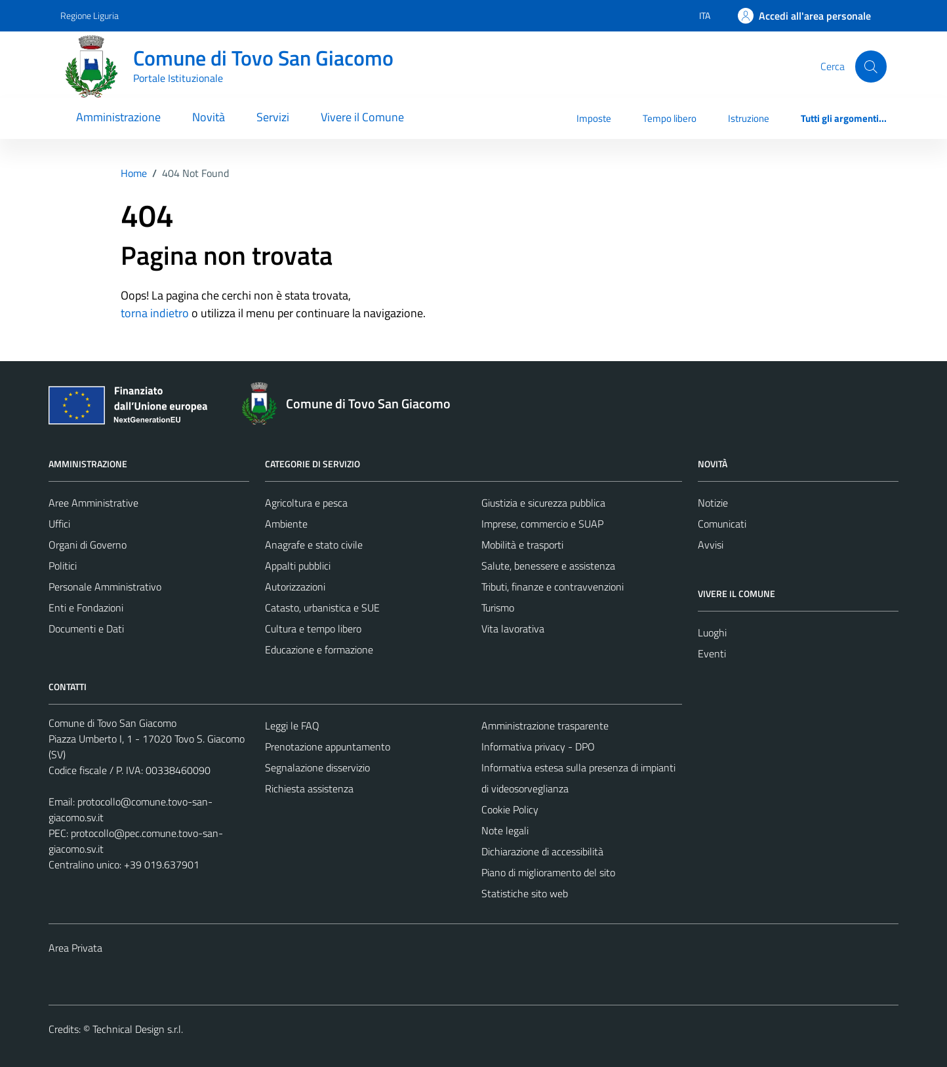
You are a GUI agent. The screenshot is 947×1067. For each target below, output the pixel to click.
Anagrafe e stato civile (314, 545)
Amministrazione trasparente (545, 725)
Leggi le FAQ (292, 725)
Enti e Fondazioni (86, 607)
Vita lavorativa (512, 628)
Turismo (497, 607)
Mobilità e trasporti (522, 545)
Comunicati (722, 524)
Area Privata (75, 948)
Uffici (59, 524)
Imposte (593, 118)
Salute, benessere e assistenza (548, 565)
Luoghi (712, 632)
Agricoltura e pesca (306, 503)
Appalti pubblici (298, 565)
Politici (63, 565)
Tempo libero (669, 118)
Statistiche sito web (524, 893)
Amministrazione (118, 117)
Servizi (272, 117)
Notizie (713, 503)
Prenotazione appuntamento (327, 746)
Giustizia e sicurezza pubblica (543, 503)
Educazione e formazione (319, 649)
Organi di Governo (88, 545)
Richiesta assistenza (309, 788)
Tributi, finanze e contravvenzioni (552, 586)
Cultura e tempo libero (313, 628)
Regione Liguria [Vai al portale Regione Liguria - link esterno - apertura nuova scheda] (89, 15)
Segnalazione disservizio (317, 767)
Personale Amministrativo (105, 586)
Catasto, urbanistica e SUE (322, 607)
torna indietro (155, 313)
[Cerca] (871, 66)
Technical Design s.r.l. (137, 1029)
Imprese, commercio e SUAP (542, 524)
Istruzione (748, 118)
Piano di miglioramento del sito (548, 872)
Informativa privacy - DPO (538, 746)
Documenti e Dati (86, 628)
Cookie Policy (509, 809)
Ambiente (286, 524)
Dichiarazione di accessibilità (542, 851)
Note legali (505, 830)
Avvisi (710, 545)
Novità (208, 117)
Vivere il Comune (362, 117)
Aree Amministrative (93, 503)
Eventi (712, 653)
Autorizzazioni (295, 586)
